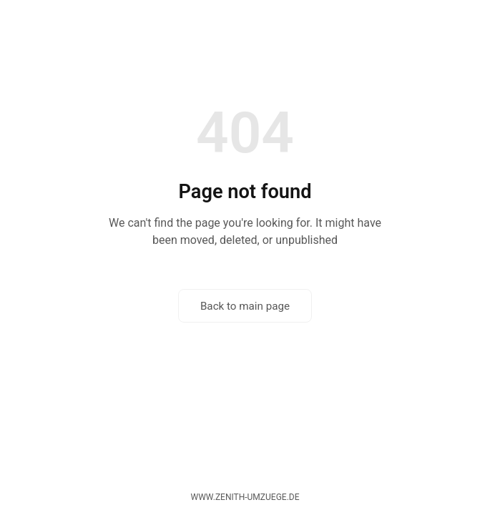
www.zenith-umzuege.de (245, 497)
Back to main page (245, 306)
